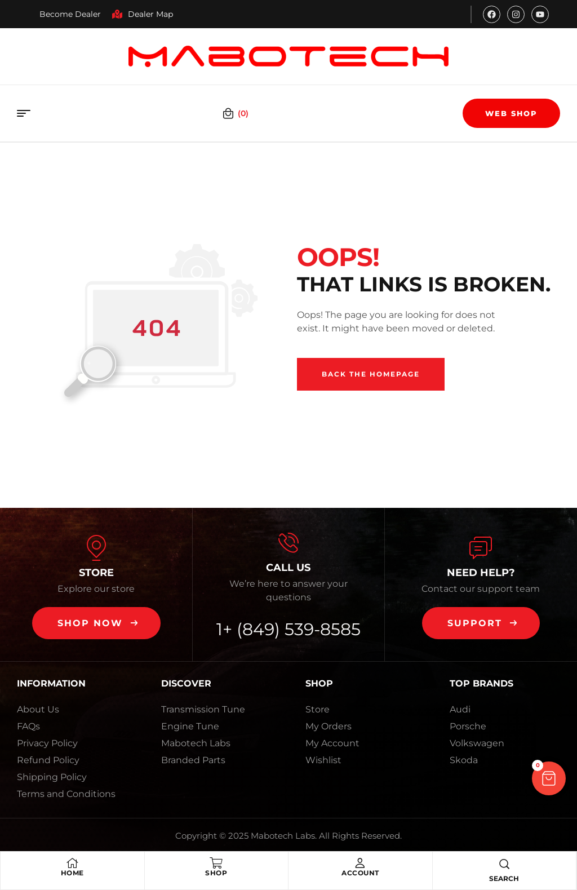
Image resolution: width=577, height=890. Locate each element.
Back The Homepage (371, 374)
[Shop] (216, 863)
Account (360, 873)
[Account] (360, 863)
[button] (96, 623)
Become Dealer (70, 14)
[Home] (72, 863)
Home (72, 873)
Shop (216, 873)
